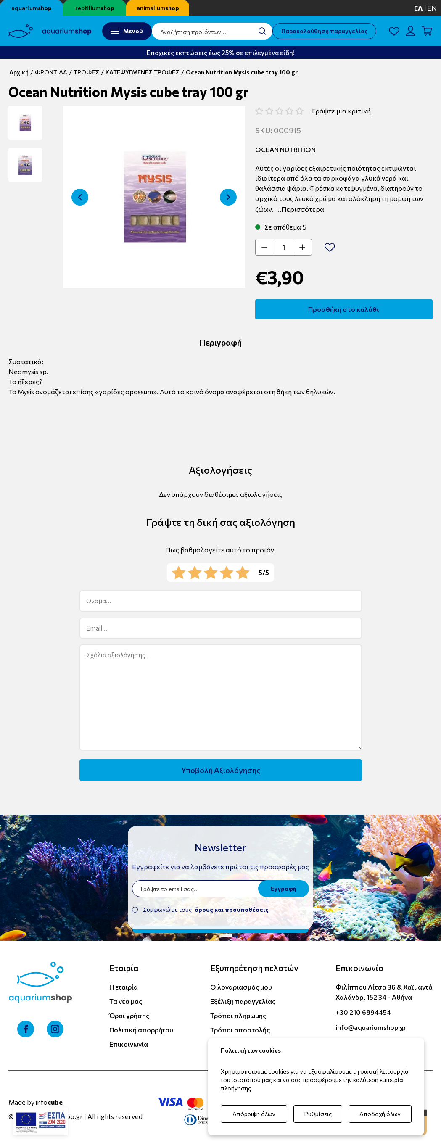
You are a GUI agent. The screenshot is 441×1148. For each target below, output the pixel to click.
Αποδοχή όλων (380, 1113)
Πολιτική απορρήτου (141, 1030)
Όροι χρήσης (129, 1015)
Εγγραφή (283, 888)
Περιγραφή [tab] (220, 342)
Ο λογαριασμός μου (241, 987)
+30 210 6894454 (363, 1012)
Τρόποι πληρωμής (238, 1015)
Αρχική (19, 72)
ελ (418, 8)
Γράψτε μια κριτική (341, 111)
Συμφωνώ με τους (206, 909)
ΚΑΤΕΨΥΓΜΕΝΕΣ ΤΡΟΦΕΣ (143, 72)
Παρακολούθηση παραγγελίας (324, 30)
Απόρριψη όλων (253, 1113)
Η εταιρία (123, 987)
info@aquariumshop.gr (370, 1027)
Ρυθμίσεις (318, 1113)
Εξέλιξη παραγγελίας (242, 1001)
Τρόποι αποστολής (240, 1030)
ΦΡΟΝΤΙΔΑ (51, 72)
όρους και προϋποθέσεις (232, 909)
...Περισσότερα (300, 209)
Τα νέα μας (125, 1001)
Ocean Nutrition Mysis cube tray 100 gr (242, 72)
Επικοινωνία (128, 1044)
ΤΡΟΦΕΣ (86, 72)
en (432, 8)
